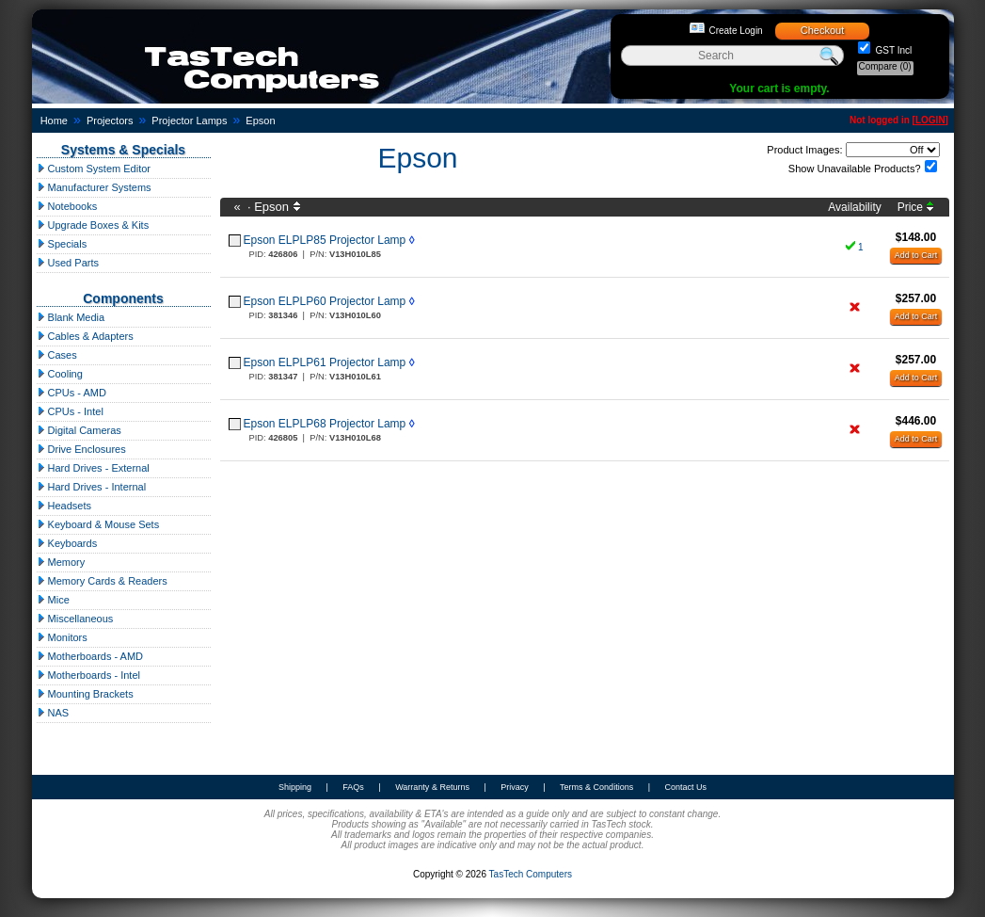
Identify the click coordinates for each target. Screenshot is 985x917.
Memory (61, 562)
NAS (53, 712)
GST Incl (893, 50)
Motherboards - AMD (90, 656)
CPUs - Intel (70, 411)
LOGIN (930, 120)
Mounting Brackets (85, 694)
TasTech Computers (530, 874)
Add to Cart (916, 255)
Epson (260, 120)
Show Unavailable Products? (854, 168)
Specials (62, 243)
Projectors (110, 120)
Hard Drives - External (93, 468)
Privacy (514, 787)
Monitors (62, 637)
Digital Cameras (79, 430)
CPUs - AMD (71, 392)
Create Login (735, 30)
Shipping (294, 787)
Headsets (64, 505)
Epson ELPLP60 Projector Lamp (325, 301)
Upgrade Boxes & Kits (93, 225)
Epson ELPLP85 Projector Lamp (325, 240)
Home (54, 120)
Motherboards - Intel (89, 675)
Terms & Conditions (596, 787)
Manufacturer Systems (94, 187)
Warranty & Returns (432, 787)
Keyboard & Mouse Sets (98, 524)
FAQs (353, 787)
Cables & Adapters (85, 336)
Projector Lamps (189, 120)
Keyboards (67, 543)
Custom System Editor (94, 168)
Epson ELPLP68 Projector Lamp (325, 423)
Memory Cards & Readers (102, 581)
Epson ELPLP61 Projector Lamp (325, 362)
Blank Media (71, 317)
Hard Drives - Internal (92, 486)
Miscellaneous (75, 618)
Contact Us (685, 787)
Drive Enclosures (81, 449)
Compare (885, 66)
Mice (53, 599)
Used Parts (68, 262)
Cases (57, 355)
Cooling (60, 373)
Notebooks (67, 206)
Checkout (822, 30)
